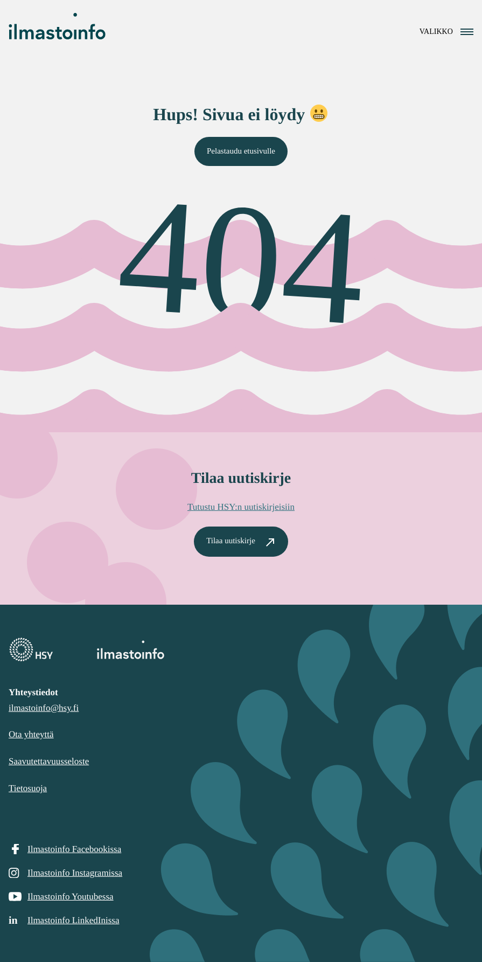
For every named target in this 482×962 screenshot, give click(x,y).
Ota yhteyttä (31, 734)
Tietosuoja (28, 788)
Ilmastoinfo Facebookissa (74, 849)
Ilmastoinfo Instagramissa (74, 873)
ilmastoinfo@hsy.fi (44, 708)
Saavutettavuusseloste (49, 761)
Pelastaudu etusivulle (241, 151)
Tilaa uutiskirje (230, 541)
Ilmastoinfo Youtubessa (70, 896)
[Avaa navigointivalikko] (446, 31)
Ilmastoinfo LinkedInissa (73, 920)
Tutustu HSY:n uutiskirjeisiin (241, 507)
